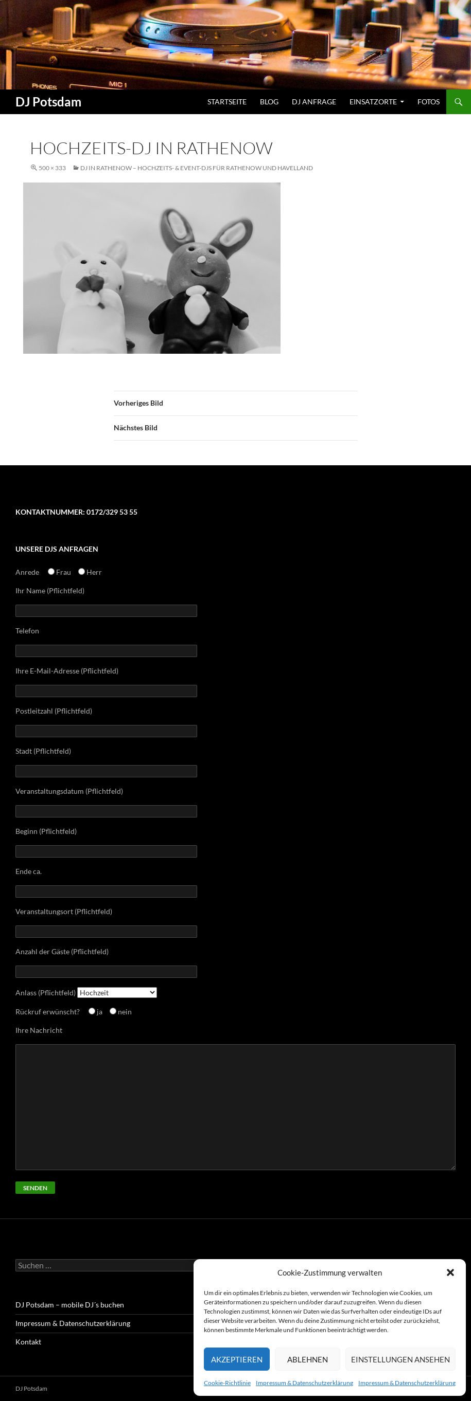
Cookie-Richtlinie (227, 1383)
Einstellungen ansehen (400, 1359)
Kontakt (28, 1341)
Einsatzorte (373, 101)
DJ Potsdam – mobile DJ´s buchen (69, 1304)
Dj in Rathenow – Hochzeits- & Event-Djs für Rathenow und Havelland (196, 168)
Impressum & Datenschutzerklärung (304, 1383)
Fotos (428, 101)
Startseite (227, 101)
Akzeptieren (237, 1359)
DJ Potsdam (48, 101)
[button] (450, 1272)
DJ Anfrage (314, 101)
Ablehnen (307, 1359)
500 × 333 (52, 168)
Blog (269, 101)
